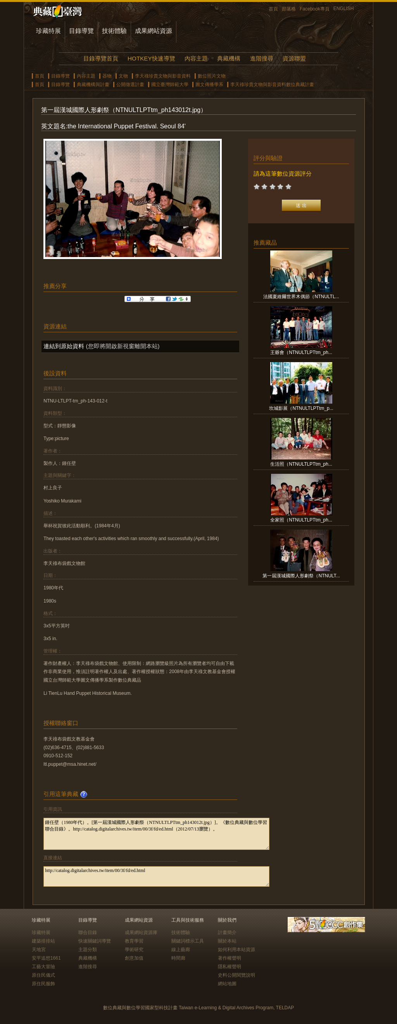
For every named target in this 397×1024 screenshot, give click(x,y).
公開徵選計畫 (130, 84)
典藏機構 (228, 58)
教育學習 (134, 941)
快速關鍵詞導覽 (94, 941)
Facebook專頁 (315, 9)
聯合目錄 (87, 932)
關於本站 (227, 941)
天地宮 (39, 949)
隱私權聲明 (229, 966)
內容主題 (196, 58)
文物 (123, 76)
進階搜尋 (261, 58)
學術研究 (134, 949)
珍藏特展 (48, 31)
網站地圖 (227, 983)
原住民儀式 (43, 975)
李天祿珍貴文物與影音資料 (163, 76)
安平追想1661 (46, 958)
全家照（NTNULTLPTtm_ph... (301, 520)
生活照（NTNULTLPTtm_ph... (301, 464)
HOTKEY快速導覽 (151, 58)
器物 (107, 76)
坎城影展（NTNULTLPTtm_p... (301, 408)
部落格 (289, 9)
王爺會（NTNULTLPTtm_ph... (301, 352)
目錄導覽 (81, 31)
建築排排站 (43, 941)
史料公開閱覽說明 (236, 975)
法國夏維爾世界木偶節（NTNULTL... (301, 296)
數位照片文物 (212, 76)
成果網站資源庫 (141, 932)
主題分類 (87, 949)
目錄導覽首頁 (100, 58)
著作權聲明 (229, 958)
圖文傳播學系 (209, 84)
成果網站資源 (153, 31)
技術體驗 (114, 31)
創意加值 (134, 958)
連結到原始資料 (63, 346)
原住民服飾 (43, 983)
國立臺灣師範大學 (169, 84)
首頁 (273, 9)
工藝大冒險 (43, 966)
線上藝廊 (180, 949)
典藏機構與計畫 (93, 84)
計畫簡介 (227, 932)
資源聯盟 (294, 58)
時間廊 (178, 958)
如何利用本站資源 (236, 949)
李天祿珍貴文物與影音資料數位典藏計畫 (272, 84)
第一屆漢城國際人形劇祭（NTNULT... (301, 575)
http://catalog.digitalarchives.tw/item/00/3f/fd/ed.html (156, 876)
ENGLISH (343, 8)
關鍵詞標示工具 (187, 941)
